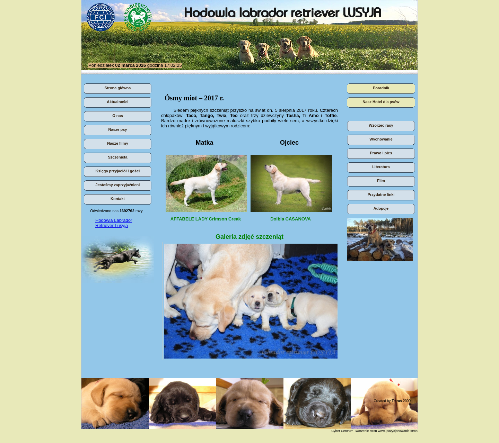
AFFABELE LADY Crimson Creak (204, 219)
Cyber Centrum (342, 431)
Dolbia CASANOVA (289, 221)
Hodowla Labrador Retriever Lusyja (113, 223)
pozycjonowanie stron (402, 431)
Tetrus (397, 401)
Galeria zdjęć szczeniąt (249, 236)
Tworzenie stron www (369, 431)
